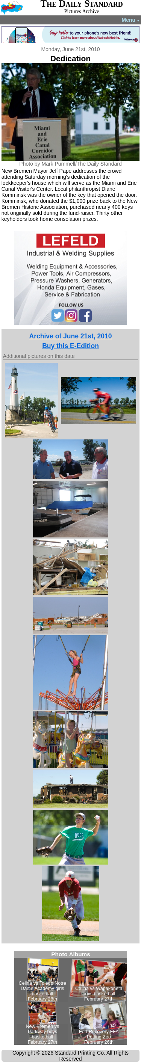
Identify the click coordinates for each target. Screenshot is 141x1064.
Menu (130, 20)
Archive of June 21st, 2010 (70, 336)
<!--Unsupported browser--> (70, 998)
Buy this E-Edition (70, 346)
